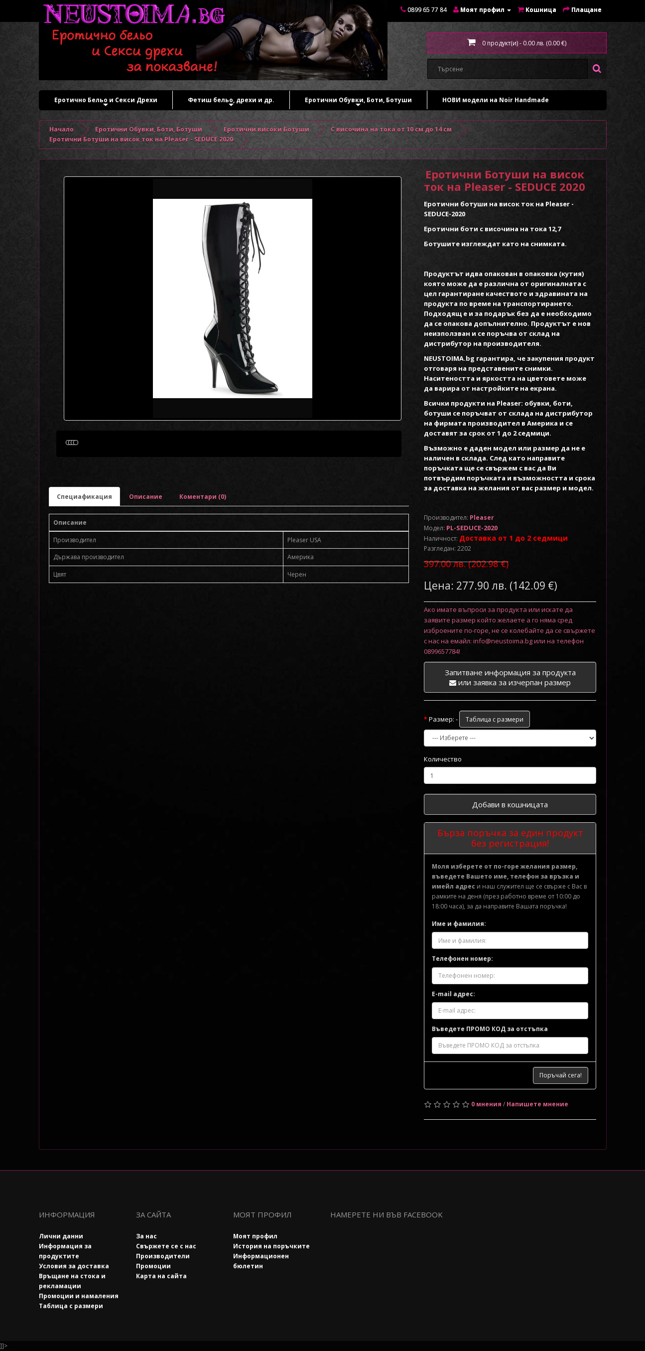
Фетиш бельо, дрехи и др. (231, 102)
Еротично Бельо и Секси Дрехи (105, 102)
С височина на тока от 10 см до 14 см (391, 129)
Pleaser (482, 517)
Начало (61, 129)
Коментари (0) (202, 551)
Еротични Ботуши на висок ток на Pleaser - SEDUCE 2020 (141, 139)
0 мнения (486, 1104)
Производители (163, 1256)
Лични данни (61, 1236)
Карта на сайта (161, 1276)
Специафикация (84, 551)
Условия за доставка (74, 1266)
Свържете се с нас (166, 1246)
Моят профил (255, 1236)
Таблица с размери (494, 719)
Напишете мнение (537, 1104)
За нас (146, 1236)
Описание (145, 551)
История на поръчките (271, 1246)
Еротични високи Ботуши (266, 129)
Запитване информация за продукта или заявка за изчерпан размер (510, 677)
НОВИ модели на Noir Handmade (495, 100)
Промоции (153, 1266)
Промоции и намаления (79, 1296)
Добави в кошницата (510, 804)
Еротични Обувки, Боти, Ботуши (358, 102)
